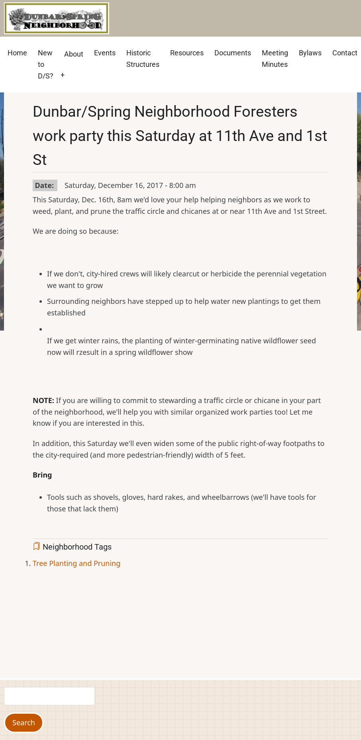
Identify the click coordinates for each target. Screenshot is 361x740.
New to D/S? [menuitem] (45, 64)
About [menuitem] (73, 54)
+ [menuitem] (63, 74)
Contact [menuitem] (344, 53)
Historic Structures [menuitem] (142, 59)
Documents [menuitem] (232, 53)
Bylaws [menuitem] (310, 53)
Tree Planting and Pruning (76, 563)
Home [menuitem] (17, 53)
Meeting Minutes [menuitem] (275, 59)
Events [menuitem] (105, 53)
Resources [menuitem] (187, 53)
